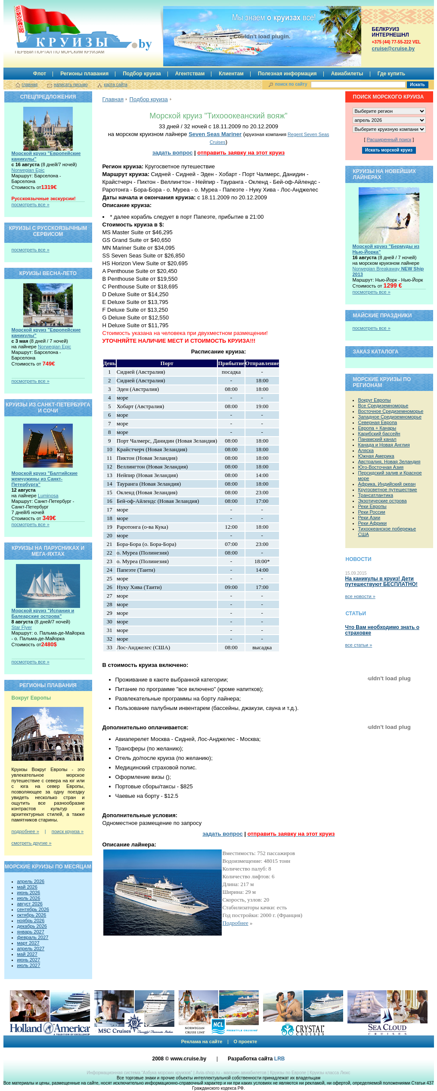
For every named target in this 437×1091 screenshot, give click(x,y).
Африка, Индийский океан (387, 484)
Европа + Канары (377, 428)
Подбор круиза (142, 74)
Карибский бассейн (379, 433)
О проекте (245, 1041)
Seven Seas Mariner (215, 134)
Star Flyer (22, 627)
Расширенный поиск (389, 139)
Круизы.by (59, 29)
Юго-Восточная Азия (381, 467)
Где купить (392, 74)
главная (30, 84)
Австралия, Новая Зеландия (389, 461)
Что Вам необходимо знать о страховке (382, 630)
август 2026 (30, 903)
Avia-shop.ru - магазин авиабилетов (230, 1072)
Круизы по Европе (288, 1072)
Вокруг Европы (374, 400)
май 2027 (27, 954)
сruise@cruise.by (393, 49)
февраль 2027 (33, 937)
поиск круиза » (68, 831)
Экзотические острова (382, 500)
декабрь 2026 (32, 926)
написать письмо (71, 84)
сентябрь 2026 (33, 909)
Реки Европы (372, 506)
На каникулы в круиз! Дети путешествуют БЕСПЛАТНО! (381, 581)
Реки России (371, 512)
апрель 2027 (31, 948)
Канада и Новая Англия (384, 444)
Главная (113, 99)
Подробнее (235, 923)
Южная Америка (376, 456)
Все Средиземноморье (383, 405)
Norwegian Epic (28, 170)
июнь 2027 (28, 959)
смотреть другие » (32, 843)
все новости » (360, 596)
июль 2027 (28, 965)
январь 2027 (30, 931)
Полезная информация (287, 74)
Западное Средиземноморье (390, 416)
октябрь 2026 (31, 914)
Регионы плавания (84, 74)
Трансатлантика (376, 495)
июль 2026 (28, 898)
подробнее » (25, 831)
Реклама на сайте (202, 1041)
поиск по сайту (291, 84)
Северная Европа (377, 422)
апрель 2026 (31, 881)
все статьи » (358, 645)
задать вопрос (172, 152)
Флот (39, 74)
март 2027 (28, 942)
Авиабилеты (347, 74)
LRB (279, 1059)
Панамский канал (377, 439)
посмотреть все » (31, 204)
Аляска (366, 450)
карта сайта (115, 84)
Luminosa (48, 495)
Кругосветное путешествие (387, 489)
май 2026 (27, 887)
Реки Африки (372, 523)
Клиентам (231, 74)
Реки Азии (369, 517)
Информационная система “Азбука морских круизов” (139, 1072)
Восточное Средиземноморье (391, 411)
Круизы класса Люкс (330, 1072)
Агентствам (190, 74)
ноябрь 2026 (31, 920)
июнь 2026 (28, 892)
